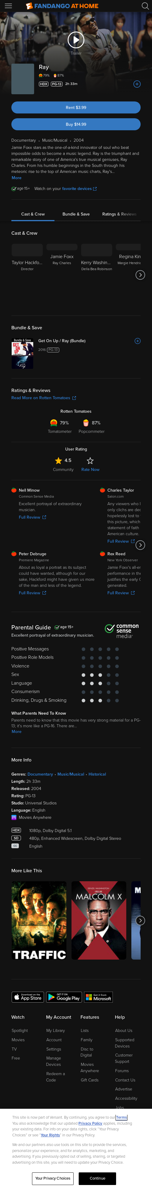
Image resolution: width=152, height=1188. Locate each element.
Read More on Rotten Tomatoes (43, 397)
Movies (18, 1039)
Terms (121, 1117)
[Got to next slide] (140, 274)
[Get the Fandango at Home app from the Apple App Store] (27, 996)
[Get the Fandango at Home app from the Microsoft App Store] (98, 996)
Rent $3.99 (76, 107)
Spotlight (20, 1030)
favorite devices (79, 188)
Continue (97, 1178)
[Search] (145, 6)
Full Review (32, 517)
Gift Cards (89, 1080)
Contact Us (125, 1080)
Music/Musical (70, 774)
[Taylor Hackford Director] (27, 274)
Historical (97, 774)
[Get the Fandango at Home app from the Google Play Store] (64, 996)
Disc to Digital (86, 1052)
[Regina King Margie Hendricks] (131, 274)
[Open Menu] (9, 6)
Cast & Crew (33, 214)
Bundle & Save (76, 214)
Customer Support (124, 1058)
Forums (122, 1070)
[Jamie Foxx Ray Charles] (62, 274)
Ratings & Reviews (119, 214)
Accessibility (126, 1098)
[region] (76, 1148)
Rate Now (90, 469)
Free (16, 1058)
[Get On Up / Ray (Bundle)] (89, 341)
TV (14, 1049)
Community (63, 469)
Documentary (40, 774)
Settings (53, 1049)
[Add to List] (137, 84)
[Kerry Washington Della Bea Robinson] (97, 274)
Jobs (119, 1107)
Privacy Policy (90, 1123)
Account (54, 1039)
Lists (85, 1030)
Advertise (123, 1089)
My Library (55, 1030)
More (17, 177)
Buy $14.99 (76, 124)
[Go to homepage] (62, 6)
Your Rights (50, 1135)
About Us (123, 1030)
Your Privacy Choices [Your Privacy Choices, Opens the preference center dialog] (53, 1178)
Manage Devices (53, 1061)
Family (86, 1039)
